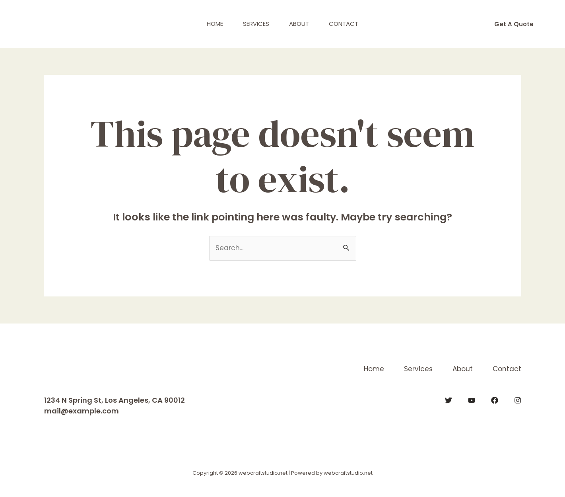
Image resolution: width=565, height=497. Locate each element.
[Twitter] (448, 400)
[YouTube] (471, 400)
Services (256, 23)
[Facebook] (494, 400)
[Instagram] (517, 400)
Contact (343, 23)
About (299, 23)
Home (215, 23)
